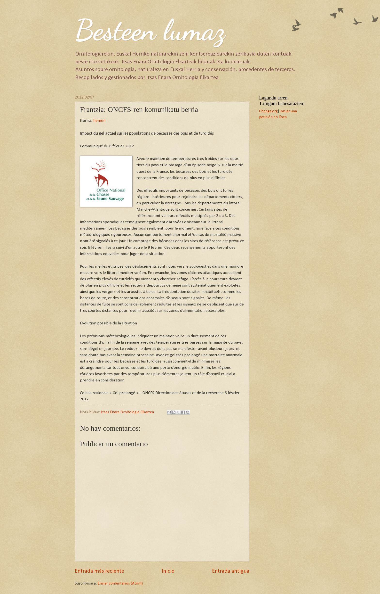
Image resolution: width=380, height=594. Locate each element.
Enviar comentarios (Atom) (120, 584)
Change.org (268, 111)
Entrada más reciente (99, 571)
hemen (99, 121)
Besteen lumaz (150, 30)
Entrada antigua (230, 571)
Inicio (168, 571)
